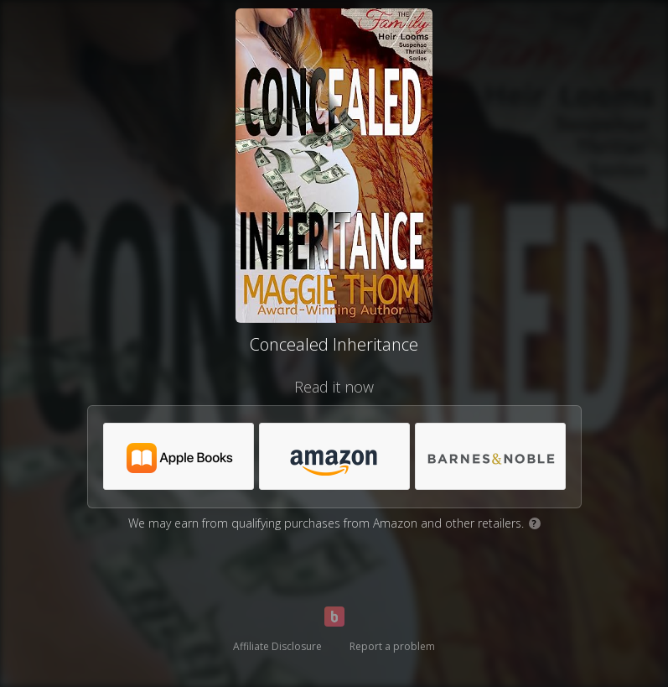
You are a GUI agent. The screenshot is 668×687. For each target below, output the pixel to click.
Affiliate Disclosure (277, 646)
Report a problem (392, 646)
